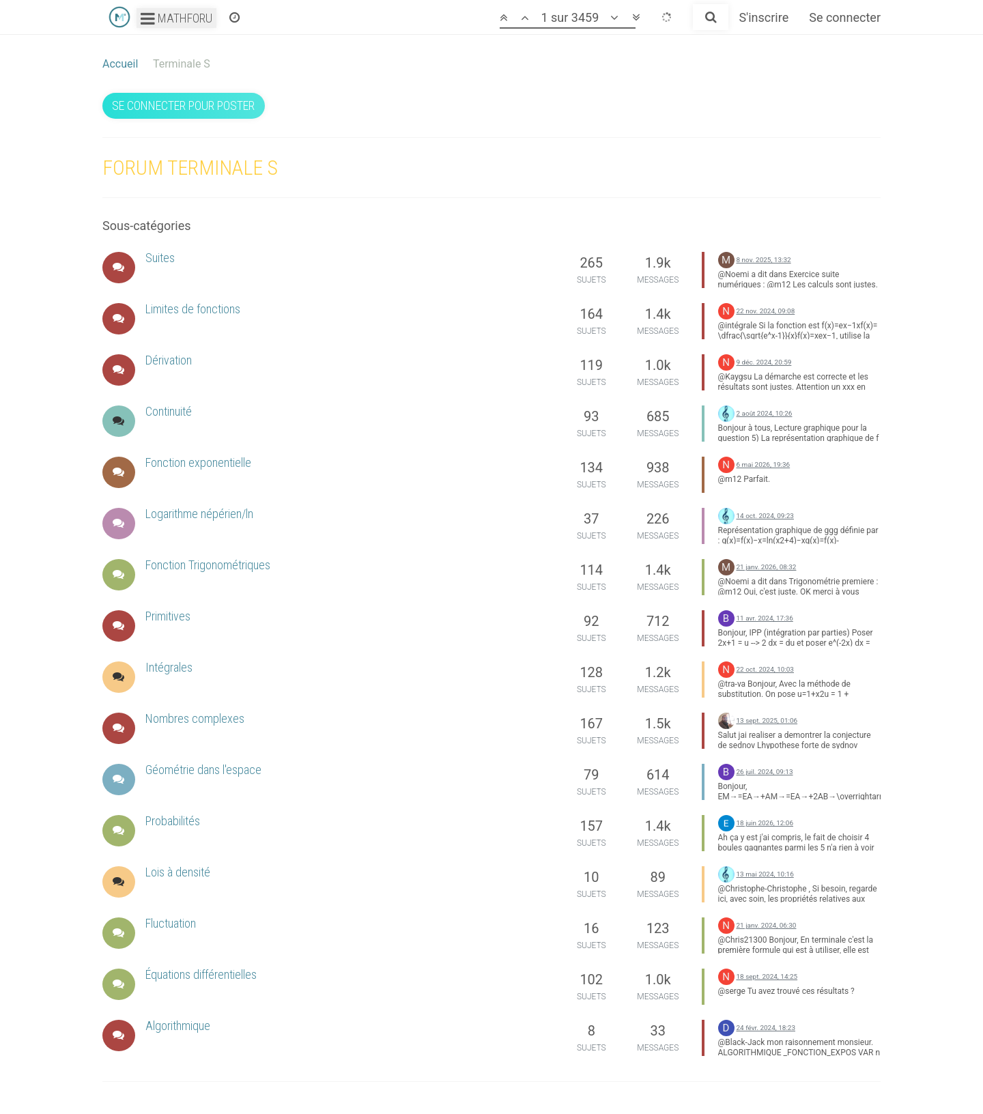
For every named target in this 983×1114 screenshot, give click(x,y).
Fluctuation (170, 923)
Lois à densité (177, 872)
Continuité (168, 411)
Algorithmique (177, 1025)
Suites (160, 258)
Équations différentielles (201, 974)
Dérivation (168, 360)
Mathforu (176, 18)
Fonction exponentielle (198, 462)
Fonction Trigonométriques (207, 565)
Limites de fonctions (192, 309)
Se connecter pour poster (183, 105)
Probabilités (172, 821)
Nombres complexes (194, 718)
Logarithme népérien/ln (199, 513)
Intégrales (169, 667)
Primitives (167, 616)
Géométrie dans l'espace (203, 769)
